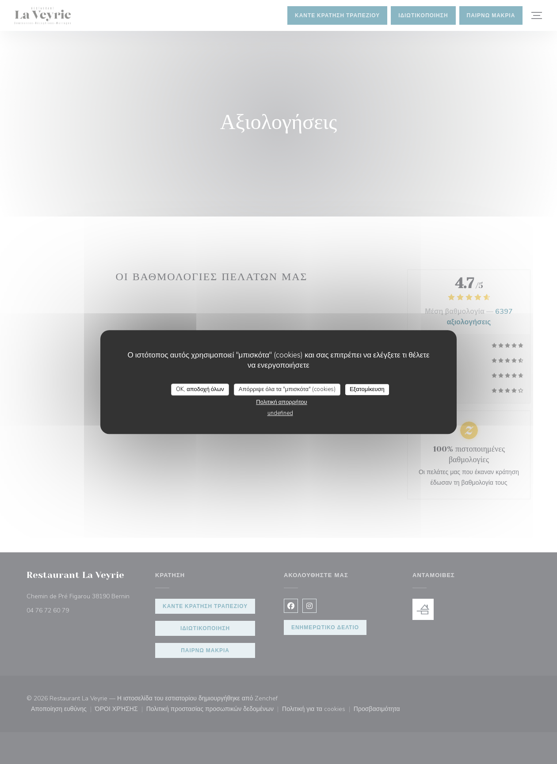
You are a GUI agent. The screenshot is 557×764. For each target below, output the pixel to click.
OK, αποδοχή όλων (200, 389)
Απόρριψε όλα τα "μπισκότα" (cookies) (287, 389)
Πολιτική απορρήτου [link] (281, 402)
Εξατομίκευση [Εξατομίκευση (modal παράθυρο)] (367, 389)
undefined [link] (280, 413)
